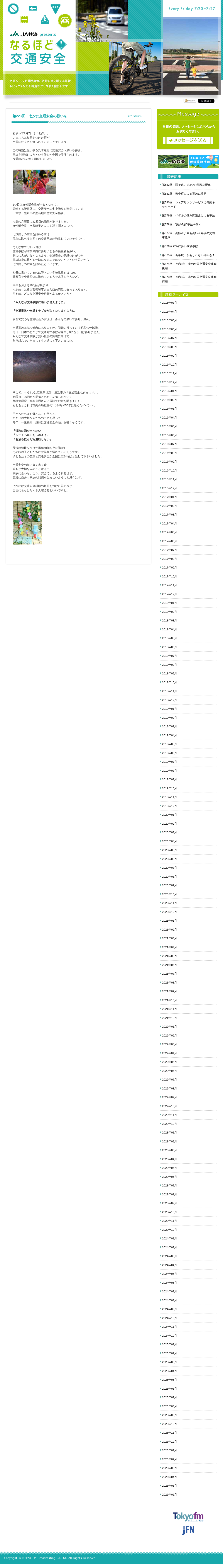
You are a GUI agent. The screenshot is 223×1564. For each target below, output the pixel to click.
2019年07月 (169, 761)
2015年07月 (169, 338)
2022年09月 (169, 1097)
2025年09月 (169, 1415)
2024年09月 (169, 1309)
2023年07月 (169, 1185)
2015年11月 (169, 373)
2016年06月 (169, 435)
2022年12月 (169, 1123)
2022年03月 (169, 1044)
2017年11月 (169, 585)
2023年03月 (169, 1150)
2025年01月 (169, 1344)
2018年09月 (169, 673)
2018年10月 (169, 682)
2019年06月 (169, 753)
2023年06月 (169, 1176)
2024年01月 (169, 1238)
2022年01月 (169, 1026)
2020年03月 (169, 832)
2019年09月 (169, 779)
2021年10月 (169, 1000)
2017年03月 (169, 514)
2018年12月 (169, 700)
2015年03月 (169, 302)
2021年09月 (169, 991)
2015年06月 (169, 329)
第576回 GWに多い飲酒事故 (180, 246)
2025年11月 (169, 1432)
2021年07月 (169, 973)
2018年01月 (169, 602)
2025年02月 (169, 1353)
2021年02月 (169, 929)
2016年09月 (169, 461)
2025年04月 (169, 1371)
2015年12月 (169, 382)
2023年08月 (169, 1194)
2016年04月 (169, 417)
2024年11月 (169, 1326)
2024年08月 (169, 1300)
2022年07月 (169, 1079)
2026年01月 (169, 1450)
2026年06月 (169, 1494)
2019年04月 (169, 735)
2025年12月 (169, 1441)
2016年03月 (169, 408)
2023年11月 (169, 1220)
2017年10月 (169, 576)
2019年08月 (169, 770)
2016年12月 (169, 488)
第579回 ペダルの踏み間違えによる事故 (188, 215)
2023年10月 (169, 1212)
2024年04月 (169, 1265)
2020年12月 (169, 912)
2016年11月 (169, 479)
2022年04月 (169, 1053)
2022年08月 (169, 1088)
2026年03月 (169, 1468)
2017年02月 (169, 505)
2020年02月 (169, 823)
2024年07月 (169, 1291)
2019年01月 (169, 708)
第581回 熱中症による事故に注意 (184, 193)
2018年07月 (169, 655)
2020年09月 (169, 885)
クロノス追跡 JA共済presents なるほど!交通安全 (38, 51)
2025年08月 (169, 1406)
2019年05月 (169, 744)
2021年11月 (169, 1009)
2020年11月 (169, 903)
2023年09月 (169, 1203)
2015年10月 (169, 364)
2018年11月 (169, 691)
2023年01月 (169, 1132)
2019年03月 (169, 726)
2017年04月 (169, 523)
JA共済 (24, 33)
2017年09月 (169, 567)
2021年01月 (169, 920)
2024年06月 (169, 1282)
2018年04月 (169, 629)
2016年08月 (169, 452)
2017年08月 (169, 558)
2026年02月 (169, 1459)
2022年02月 (169, 1035)
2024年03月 (169, 1256)
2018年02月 (169, 611)
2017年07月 (169, 549)
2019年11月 (169, 797)
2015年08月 (169, 347)
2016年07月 (169, 444)
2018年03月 (169, 620)
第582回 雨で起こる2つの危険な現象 (186, 184)
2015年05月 (169, 320)
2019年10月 (169, 788)
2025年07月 (169, 1397)
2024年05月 (169, 1273)
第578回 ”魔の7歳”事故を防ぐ (181, 224)
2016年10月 (169, 470)
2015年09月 (169, 355)
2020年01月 (169, 814)
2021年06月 (169, 965)
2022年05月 (169, 1062)
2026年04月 (169, 1477)
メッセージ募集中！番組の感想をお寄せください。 (188, 129)
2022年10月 (169, 1106)
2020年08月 (169, 876)
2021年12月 (169, 1017)
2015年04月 (169, 311)
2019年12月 (169, 806)
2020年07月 (169, 867)
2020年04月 (169, 841)
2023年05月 (169, 1167)
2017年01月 (169, 497)
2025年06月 (169, 1388)
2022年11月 (169, 1114)
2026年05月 (169, 1485)
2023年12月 (169, 1229)
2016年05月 (169, 426)
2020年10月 (169, 894)
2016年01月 (169, 391)
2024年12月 (169, 1335)
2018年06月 (169, 647)
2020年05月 (169, 850)
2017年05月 (169, 532)
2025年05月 (169, 1379)
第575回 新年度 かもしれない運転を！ (188, 255)
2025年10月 (169, 1424)
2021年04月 (169, 947)
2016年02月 (169, 400)
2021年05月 (169, 956)
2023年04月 (169, 1159)
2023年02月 (169, 1141)
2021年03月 (169, 938)
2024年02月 (169, 1247)
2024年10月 (169, 1318)
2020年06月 (169, 859)
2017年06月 (169, 541)
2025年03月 (169, 1362)
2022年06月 (169, 1070)
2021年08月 (169, 982)
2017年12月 (169, 594)
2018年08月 (169, 664)
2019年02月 (169, 717)
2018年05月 (169, 638)
